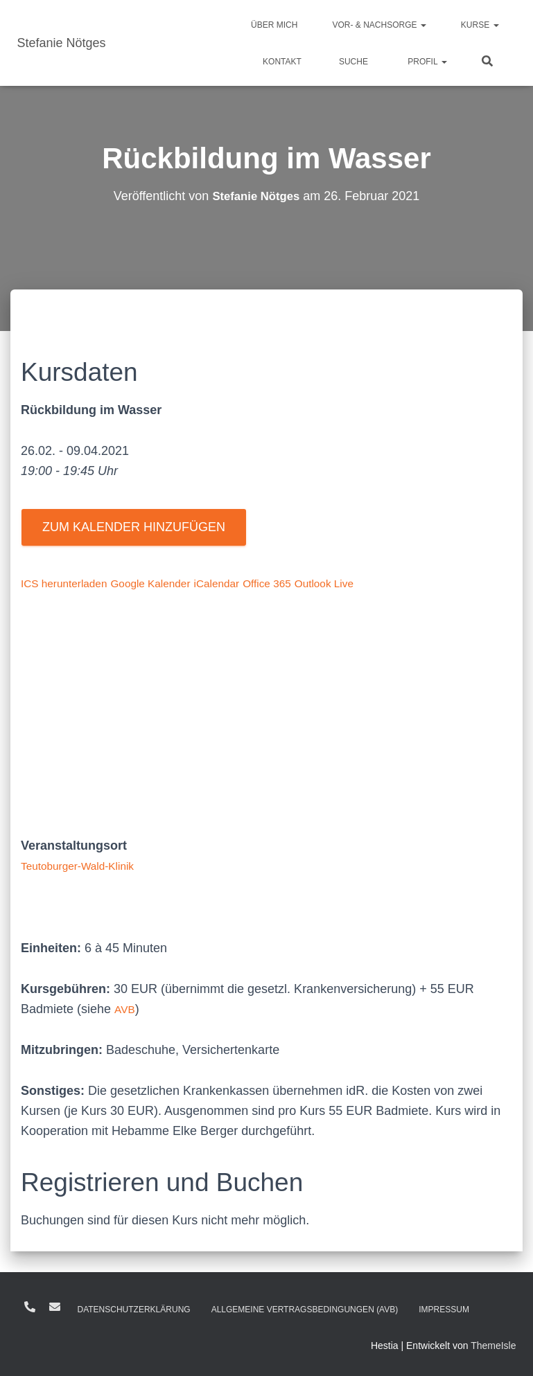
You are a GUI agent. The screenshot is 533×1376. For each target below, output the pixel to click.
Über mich (274, 25)
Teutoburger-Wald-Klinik (87, 866)
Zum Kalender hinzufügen (133, 527)
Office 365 (307, 583)
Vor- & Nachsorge (379, 25)
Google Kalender (172, 583)
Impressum (444, 1309)
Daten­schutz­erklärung (134, 1309)
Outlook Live (374, 583)
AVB (126, 1009)
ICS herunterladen (71, 583)
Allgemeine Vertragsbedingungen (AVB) (305, 1309)
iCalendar (249, 583)
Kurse (480, 25)
